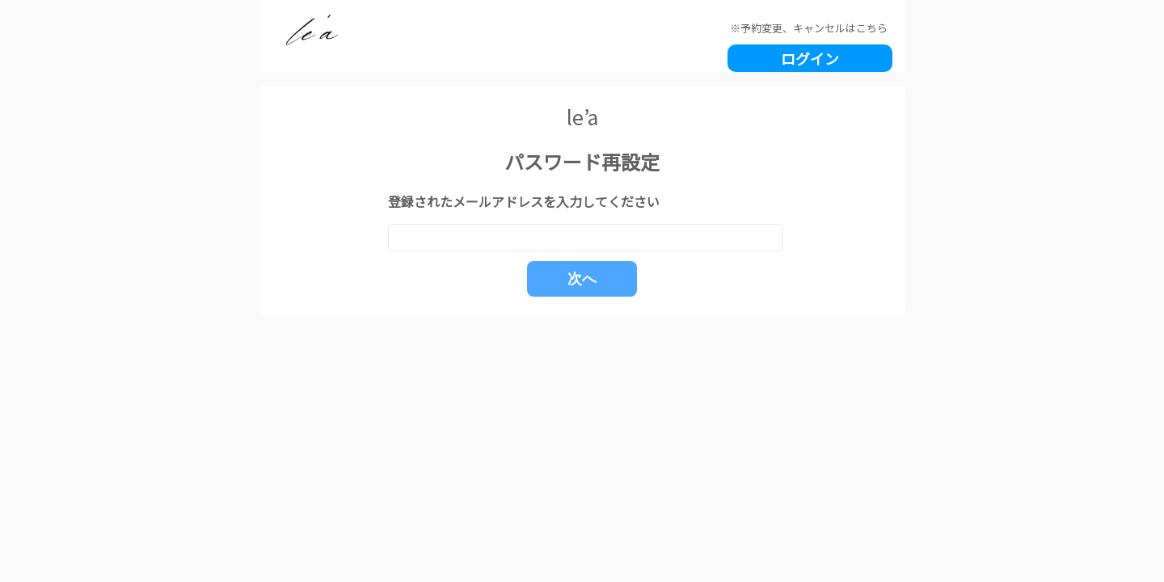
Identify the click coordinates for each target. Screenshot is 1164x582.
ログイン (810, 58)
